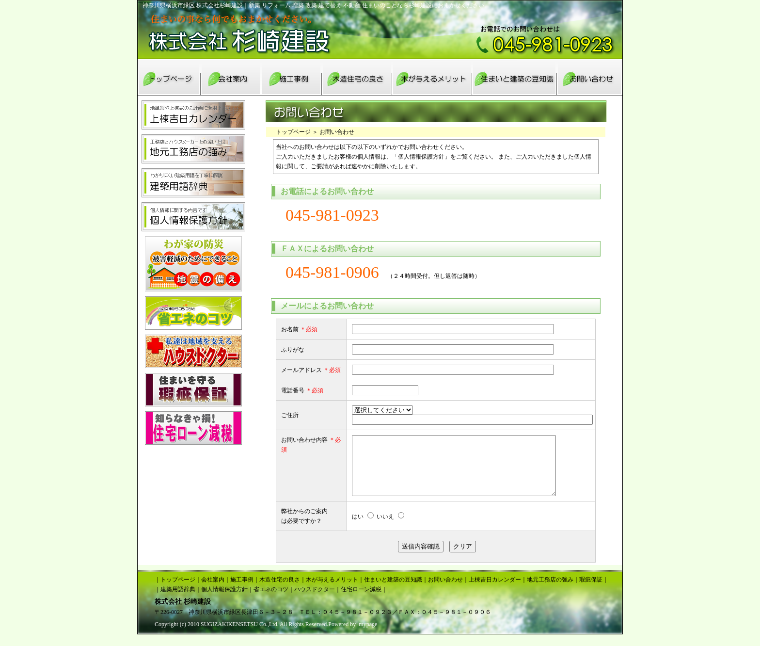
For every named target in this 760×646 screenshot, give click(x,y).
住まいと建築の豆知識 (393, 591)
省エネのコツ (270, 601)
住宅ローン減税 (361, 601)
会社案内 (212, 591)
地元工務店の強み (550, 591)
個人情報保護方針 (224, 601)
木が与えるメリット (332, 591)
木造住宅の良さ (279, 591)
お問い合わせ (445, 591)
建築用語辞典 (177, 601)
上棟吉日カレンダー (495, 591)
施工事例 (241, 591)
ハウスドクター (314, 601)
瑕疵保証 (590, 591)
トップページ (293, 132)
